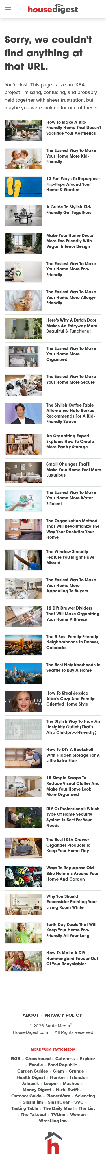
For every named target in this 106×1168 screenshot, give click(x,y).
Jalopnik (30, 1083)
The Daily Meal (58, 1108)
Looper (51, 1083)
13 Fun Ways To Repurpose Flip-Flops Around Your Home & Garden (73, 184)
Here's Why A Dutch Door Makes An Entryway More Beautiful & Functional (71, 326)
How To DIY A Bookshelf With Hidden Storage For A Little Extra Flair (73, 755)
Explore (87, 1058)
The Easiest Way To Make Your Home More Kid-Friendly (71, 156)
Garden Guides (32, 1071)
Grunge (76, 1071)
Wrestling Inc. (53, 1121)
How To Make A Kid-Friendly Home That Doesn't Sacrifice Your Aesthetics (73, 128)
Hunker (57, 1077)
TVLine (58, 1114)
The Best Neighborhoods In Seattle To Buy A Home (73, 668)
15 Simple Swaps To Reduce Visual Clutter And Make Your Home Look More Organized (73, 786)
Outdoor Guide (26, 1096)
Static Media (57, 1026)
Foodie (36, 1065)
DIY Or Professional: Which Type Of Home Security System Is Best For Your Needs (72, 817)
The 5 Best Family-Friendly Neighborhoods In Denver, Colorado (72, 642)
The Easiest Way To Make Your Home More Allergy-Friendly (71, 297)
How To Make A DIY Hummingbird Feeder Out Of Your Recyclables (72, 958)
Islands (77, 1077)
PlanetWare (58, 1096)
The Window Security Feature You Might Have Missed (70, 557)
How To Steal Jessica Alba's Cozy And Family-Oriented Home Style (70, 699)
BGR (16, 1058)
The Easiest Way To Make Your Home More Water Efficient (71, 498)
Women (78, 1114)
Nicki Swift (67, 1090)
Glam (58, 1071)
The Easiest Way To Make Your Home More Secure (71, 380)
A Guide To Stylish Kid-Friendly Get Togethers (68, 210)
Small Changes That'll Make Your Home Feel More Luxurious (73, 470)
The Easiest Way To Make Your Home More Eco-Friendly (71, 269)
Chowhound (38, 1058)
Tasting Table (24, 1108)
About (31, 1015)
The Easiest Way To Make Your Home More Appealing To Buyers (71, 585)
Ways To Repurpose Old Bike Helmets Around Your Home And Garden (72, 873)
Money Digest (37, 1090)
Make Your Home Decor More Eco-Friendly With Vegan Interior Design (70, 241)
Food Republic (62, 1065)
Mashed (71, 1083)
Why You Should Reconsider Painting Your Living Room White (71, 902)
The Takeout (33, 1114)
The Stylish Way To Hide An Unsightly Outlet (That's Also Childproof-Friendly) (73, 727)
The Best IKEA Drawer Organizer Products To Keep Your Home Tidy (68, 845)
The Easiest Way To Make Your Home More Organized (71, 354)
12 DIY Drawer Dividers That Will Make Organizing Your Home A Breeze (72, 614)
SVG (79, 1102)
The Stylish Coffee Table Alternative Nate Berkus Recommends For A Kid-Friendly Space (70, 413)
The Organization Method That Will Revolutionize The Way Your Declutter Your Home (72, 529)
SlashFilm (33, 1102)
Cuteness (65, 1058)
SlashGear (59, 1102)
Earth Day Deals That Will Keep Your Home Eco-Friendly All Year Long (71, 930)
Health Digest (30, 1077)
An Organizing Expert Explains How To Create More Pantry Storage (70, 441)
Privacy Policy (63, 1015)
